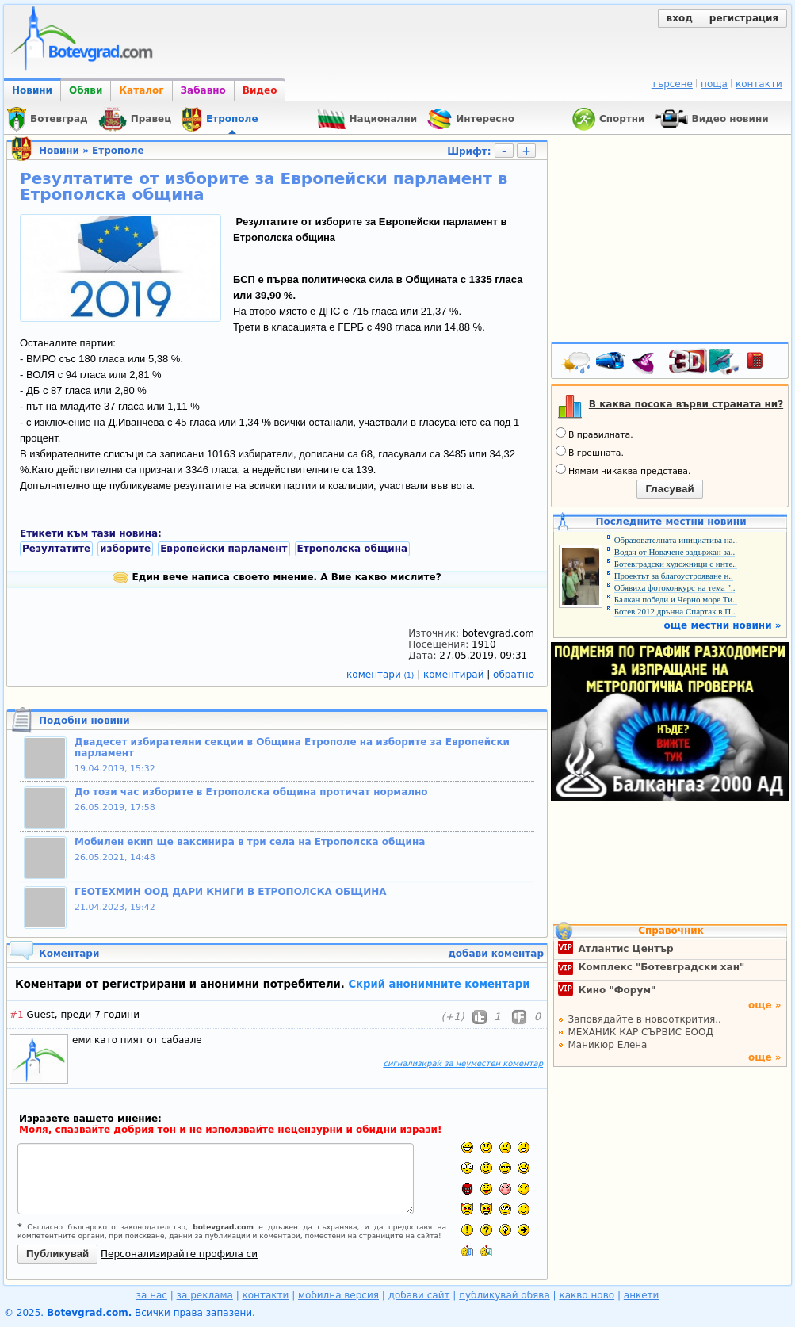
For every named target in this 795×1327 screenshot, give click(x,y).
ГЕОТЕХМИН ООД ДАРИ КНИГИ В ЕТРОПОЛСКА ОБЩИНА (231, 891)
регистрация (743, 18)
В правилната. (594, 433)
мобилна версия (338, 1295)
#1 (17, 1014)
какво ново (586, 1295)
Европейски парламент (223, 548)
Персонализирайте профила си (179, 1254)
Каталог (141, 90)
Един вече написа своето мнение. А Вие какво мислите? (277, 577)
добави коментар (496, 953)
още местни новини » (723, 625)
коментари (381, 674)
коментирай (455, 674)
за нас (151, 1295)
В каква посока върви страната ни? (686, 404)
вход (680, 18)
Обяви (85, 90)
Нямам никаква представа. (623, 470)
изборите (125, 548)
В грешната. (590, 452)
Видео (260, 90)
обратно (513, 674)
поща (714, 84)
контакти (759, 84)
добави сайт (419, 1295)
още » (765, 1005)
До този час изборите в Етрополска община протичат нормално (251, 791)
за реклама (205, 1295)
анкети (641, 1295)
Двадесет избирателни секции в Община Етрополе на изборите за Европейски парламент (292, 747)
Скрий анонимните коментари (438, 984)
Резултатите (56, 548)
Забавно (203, 90)
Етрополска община (352, 548)
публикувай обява (504, 1295)
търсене (672, 84)
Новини (32, 90)
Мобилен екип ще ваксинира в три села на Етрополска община (250, 841)
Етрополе (117, 150)
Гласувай (669, 489)
